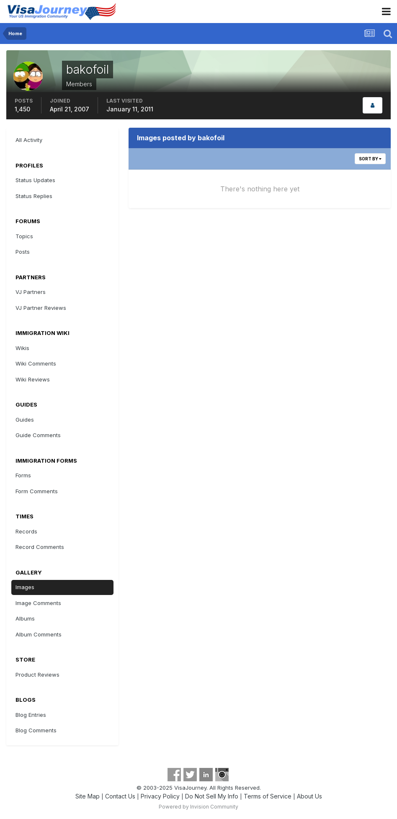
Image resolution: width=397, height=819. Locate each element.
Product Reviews (37, 674)
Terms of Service (267, 796)
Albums (25, 618)
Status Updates (35, 180)
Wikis (22, 348)
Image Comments (38, 603)
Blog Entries (30, 714)
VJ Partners (30, 291)
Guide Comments (38, 435)
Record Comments (39, 546)
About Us (309, 796)
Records (26, 531)
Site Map (87, 796)
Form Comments (36, 491)
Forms (23, 475)
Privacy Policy (160, 796)
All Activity (28, 139)
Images (24, 587)
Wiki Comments (35, 363)
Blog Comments (36, 730)
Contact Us (120, 796)
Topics (24, 236)
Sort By (370, 158)
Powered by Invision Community (198, 807)
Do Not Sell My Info (211, 796)
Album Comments (38, 634)
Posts (22, 251)
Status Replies (33, 196)
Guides (24, 419)
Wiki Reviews (32, 379)
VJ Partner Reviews (40, 307)
